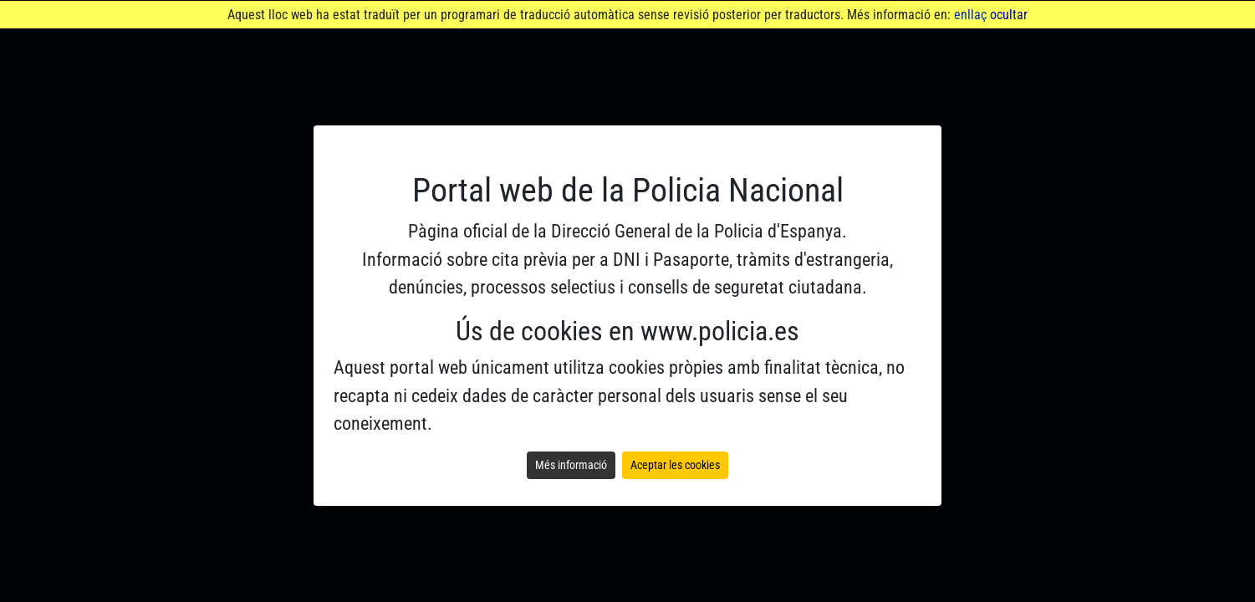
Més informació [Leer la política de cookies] (571, 465)
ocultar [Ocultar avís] (1009, 15)
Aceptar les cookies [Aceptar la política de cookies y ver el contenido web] (675, 465)
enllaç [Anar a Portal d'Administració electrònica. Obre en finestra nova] (970, 15)
